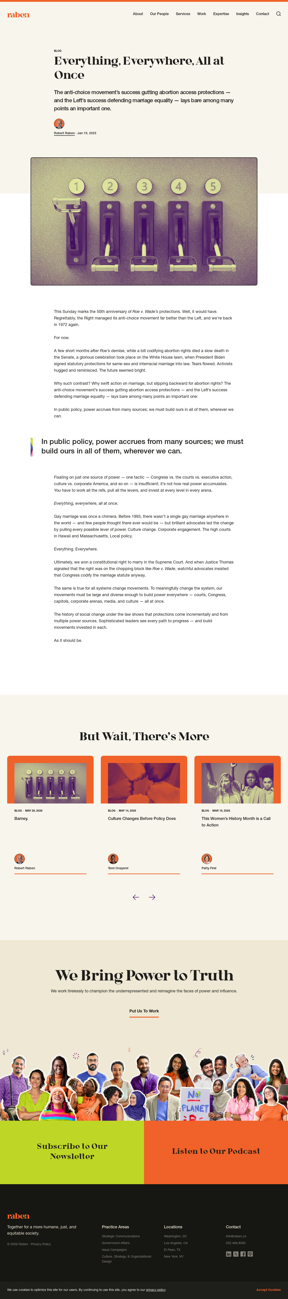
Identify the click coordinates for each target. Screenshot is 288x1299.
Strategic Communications (121, 1236)
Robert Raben (64, 133)
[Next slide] (152, 897)
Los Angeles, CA (176, 1243)
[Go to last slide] (136, 897)
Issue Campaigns (115, 1250)
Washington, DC (175, 1236)
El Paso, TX (172, 1250)
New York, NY (174, 1256)
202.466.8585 (236, 1243)
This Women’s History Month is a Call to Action (236, 822)
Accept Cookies (268, 1290)
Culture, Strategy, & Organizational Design (126, 1259)
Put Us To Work (144, 1011)
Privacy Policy (41, 1244)
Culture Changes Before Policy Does (142, 819)
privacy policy (155, 1290)
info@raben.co (236, 1236)
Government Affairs (116, 1243)
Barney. (21, 819)
